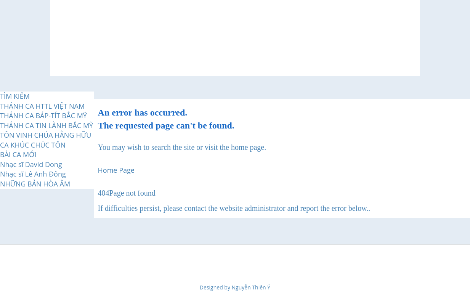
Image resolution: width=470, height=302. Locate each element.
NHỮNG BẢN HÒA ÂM (35, 183)
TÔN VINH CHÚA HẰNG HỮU (45, 135)
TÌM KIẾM (15, 96)
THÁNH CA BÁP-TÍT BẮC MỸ (43, 115)
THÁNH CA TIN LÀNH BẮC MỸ (46, 125)
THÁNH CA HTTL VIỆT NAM (42, 106)
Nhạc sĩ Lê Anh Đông (33, 173)
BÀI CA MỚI (18, 154)
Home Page (116, 170)
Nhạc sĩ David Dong (31, 164)
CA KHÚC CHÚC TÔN (33, 144)
